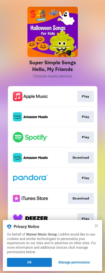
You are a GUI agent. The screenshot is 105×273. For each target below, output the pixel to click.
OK (29, 262)
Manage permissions (74, 262)
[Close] (96, 225)
